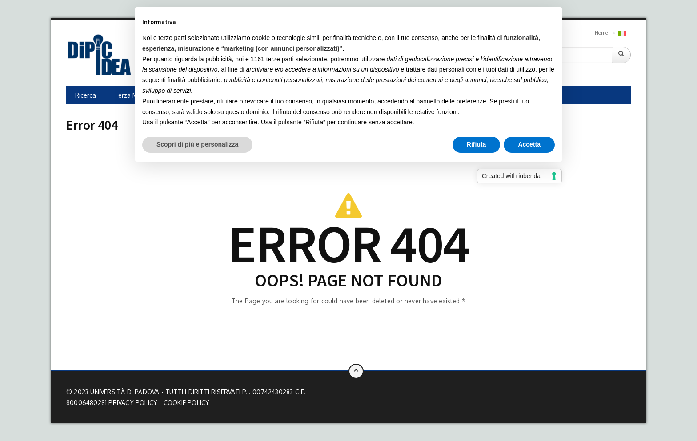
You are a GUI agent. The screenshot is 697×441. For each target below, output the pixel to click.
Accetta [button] (529, 144)
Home (601, 33)
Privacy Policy (132, 402)
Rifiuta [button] (476, 144)
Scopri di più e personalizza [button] (197, 144)
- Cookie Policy (184, 402)
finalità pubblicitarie (194, 79)
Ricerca (85, 95)
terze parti (280, 59)
